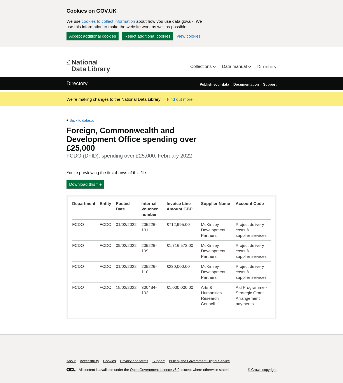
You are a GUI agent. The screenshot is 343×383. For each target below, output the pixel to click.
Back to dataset (82, 120)
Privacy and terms (134, 361)
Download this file (85, 184)
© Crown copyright (262, 370)
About (71, 361)
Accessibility (89, 361)
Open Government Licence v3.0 (154, 370)
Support (269, 84)
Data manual (235, 66)
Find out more (179, 99)
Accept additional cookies (92, 36)
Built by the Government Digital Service (199, 361)
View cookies (189, 36)
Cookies (109, 361)
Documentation (246, 84)
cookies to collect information (108, 21)
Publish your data (214, 84)
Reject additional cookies (147, 36)
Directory (266, 66)
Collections (201, 66)
